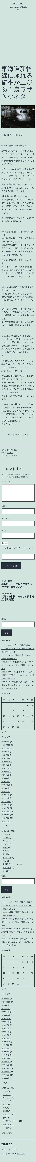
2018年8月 (5, 808)
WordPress (21, 1154)
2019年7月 (5, 791)
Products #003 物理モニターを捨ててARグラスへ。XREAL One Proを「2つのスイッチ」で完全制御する (17, 685)
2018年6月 (5, 815)
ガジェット (7, 841)
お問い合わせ (6, 1133)
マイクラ (6, 851)
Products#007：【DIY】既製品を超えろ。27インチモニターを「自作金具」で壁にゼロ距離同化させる (17, 648)
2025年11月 (6, 745)
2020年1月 (5, 781)
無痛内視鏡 (7, 867)
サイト (4, 531)
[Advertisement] (18, 38)
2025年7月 (5, 752)
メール (5, 518)
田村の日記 (14, 455)
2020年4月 (5, 772)
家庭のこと (7, 858)
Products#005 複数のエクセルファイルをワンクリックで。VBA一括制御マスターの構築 (17, 665)
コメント (6, 482)
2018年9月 (5, 805)
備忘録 (5, 854)
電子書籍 (6, 871)
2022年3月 (5, 755)
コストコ (6, 844)
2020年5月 (5, 768)
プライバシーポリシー (10, 1149)
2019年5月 (5, 795)
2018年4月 (5, 821)
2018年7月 (5, 811)
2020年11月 (6, 758)
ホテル (5, 848)
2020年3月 (5, 775)
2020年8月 (5, 765)
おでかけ (6, 838)
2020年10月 (6, 762)
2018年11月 (6, 801)
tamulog (18, 3)
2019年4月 (5, 798)
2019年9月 (5, 788)
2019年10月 (6, 785)
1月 (3, 732)
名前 (4, 506)
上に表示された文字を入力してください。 (17, 548)
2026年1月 (5, 742)
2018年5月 (5, 818)
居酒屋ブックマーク (10, 864)
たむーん (10, 452)
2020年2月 (5, 778)
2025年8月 (5, 748)
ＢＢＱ (5, 834)
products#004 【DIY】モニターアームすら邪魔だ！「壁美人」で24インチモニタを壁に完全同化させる (17, 675)
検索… (3, 619)
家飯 (4, 861)
